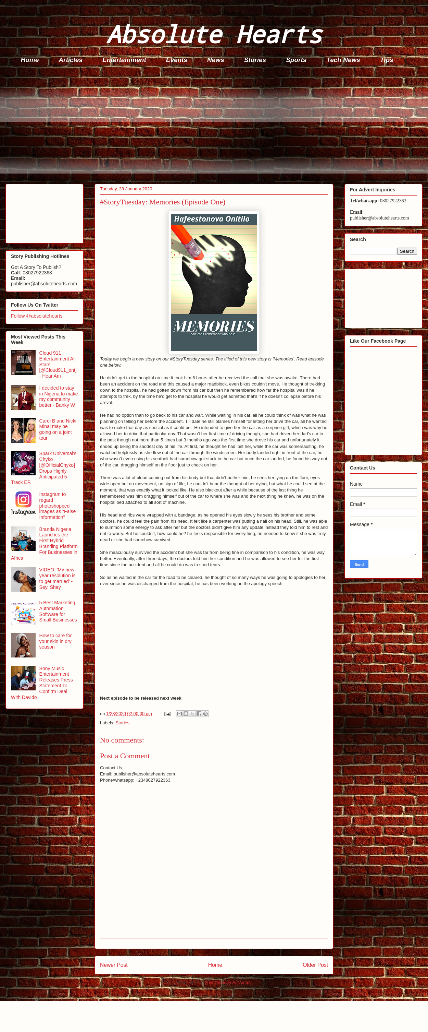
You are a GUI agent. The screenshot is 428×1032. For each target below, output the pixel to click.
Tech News (343, 59)
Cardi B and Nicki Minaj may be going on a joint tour (57, 429)
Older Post (315, 965)
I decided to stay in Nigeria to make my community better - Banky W (58, 396)
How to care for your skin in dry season (55, 641)
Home (30, 59)
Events (176, 59)
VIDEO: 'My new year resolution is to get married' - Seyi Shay (57, 578)
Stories (255, 59)
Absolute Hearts (214, 34)
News (215, 59)
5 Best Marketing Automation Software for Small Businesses (58, 611)
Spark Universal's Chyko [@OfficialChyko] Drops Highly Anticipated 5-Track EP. (43, 468)
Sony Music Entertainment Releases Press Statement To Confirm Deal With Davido (42, 683)
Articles (71, 59)
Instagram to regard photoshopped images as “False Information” (57, 505)
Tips (386, 59)
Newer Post (114, 965)
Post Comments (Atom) (227, 982)
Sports (296, 59)
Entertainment (124, 59)
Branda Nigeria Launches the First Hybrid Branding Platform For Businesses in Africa (44, 543)
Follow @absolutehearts (36, 316)
